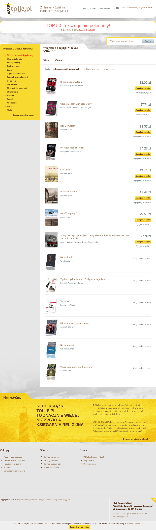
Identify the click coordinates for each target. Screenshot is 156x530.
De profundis (66, 257)
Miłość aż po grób (69, 213)
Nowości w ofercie (51, 467)
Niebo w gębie (67, 344)
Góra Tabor (65, 169)
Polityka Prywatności (28, 500)
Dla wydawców (89, 464)
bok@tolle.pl (123, 517)
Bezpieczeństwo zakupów (14, 460)
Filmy (9, 106)
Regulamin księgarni (12, 464)
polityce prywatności (135, 524)
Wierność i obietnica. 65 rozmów (76, 366)
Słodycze (11, 110)
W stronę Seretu (68, 191)
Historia (10, 95)
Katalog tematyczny (52, 457)
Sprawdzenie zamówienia (14, 471)
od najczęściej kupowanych (66, 69)
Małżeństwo (12, 85)
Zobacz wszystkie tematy (25, 115)
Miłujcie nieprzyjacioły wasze (75, 323)
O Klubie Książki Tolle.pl (93, 457)
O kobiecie (11, 81)
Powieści (10, 99)
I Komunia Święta (14, 59)
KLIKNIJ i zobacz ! (78, 29)
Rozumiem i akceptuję (79, 527)
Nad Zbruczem (67, 125)
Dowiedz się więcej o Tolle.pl (136, 439)
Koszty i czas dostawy (13, 457)
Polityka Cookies (45, 500)
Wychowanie (12, 92)
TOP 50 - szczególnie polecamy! (78, 25)
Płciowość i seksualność (17, 88)
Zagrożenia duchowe (16, 74)
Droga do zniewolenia (71, 81)
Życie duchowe (13, 66)
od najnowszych (91, 69)
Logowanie (105, 8)
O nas (83, 8)
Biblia (9, 70)
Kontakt (93, 8)
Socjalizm (65, 301)
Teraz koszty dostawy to (136, 8)
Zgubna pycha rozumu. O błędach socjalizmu (83, 279)
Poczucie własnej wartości (18, 77)
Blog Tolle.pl (88, 460)
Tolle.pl (46, 60)
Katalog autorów (51, 460)
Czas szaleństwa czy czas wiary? (76, 103)
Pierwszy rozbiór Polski (72, 147)
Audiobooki (12, 103)
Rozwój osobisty (13, 63)
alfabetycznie (109, 69)
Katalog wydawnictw (52, 464)
